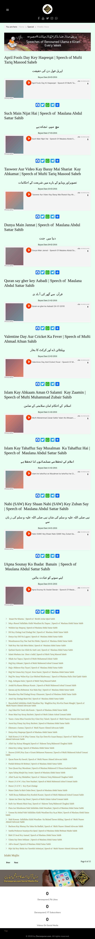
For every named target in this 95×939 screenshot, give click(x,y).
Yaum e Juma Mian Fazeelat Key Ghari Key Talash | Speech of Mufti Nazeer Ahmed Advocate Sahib (48, 719)
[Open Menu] (7, 10)
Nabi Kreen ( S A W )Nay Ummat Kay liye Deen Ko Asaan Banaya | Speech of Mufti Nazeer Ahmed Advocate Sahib (44, 738)
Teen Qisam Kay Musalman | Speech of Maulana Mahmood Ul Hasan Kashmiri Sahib (42, 768)
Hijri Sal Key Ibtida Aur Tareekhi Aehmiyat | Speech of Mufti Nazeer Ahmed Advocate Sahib (45, 848)
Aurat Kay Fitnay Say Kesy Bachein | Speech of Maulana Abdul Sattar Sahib (39, 723)
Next (16, 863)
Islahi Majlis (11, 855)
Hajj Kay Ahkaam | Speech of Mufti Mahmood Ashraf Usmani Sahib (35, 663)
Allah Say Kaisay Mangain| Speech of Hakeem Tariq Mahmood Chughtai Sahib (40, 744)
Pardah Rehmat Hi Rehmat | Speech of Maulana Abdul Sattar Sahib (35, 764)
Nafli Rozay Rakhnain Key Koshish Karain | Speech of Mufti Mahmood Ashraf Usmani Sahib (46, 795)
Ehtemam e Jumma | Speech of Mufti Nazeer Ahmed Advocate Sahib (36, 728)
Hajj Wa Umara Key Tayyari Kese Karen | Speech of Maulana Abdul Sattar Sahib (41, 672)
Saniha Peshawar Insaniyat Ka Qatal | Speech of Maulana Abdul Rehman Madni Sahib (43, 831)
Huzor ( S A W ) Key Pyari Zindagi (22, 786)
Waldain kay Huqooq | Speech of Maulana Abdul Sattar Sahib (32, 628)
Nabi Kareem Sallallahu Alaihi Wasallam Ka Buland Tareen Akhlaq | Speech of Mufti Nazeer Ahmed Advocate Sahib (45, 820)
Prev (8, 863)
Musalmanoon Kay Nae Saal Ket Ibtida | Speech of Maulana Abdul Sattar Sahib (40, 641)
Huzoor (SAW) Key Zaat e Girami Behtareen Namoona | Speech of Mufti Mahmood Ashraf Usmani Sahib (47, 753)
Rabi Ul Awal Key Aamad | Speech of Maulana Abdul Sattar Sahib (35, 835)
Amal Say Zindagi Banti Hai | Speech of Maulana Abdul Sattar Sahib (36, 699)
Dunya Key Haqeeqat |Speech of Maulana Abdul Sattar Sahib (33, 732)
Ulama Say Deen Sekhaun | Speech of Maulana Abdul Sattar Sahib (35, 840)
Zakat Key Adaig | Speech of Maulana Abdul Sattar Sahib (31, 748)
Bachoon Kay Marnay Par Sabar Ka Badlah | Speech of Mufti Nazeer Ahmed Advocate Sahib (45, 826)
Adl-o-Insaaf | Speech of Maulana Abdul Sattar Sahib (29, 844)
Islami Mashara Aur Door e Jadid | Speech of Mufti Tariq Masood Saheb (37, 654)
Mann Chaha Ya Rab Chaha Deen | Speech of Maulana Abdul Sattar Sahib (38, 790)
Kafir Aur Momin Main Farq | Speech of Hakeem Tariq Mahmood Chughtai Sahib (41, 804)
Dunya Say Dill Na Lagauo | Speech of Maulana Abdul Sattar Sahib (35, 637)
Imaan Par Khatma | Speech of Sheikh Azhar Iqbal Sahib (31, 619)
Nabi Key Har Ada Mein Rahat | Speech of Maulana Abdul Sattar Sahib (37, 645)
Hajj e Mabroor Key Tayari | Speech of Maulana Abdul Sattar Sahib (35, 668)
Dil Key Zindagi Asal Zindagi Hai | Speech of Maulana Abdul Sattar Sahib (38, 632)
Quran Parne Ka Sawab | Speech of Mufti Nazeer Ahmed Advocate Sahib (37, 759)
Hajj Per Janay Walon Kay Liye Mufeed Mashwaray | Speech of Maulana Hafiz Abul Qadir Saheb (47, 676)
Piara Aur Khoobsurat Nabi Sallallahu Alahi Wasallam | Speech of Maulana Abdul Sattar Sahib (46, 808)
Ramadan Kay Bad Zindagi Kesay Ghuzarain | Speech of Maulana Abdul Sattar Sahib (42, 694)
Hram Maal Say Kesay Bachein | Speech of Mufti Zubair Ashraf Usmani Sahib (39, 714)
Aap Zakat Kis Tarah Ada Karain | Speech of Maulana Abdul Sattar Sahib (38, 710)
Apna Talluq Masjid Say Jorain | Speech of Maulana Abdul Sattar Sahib (37, 773)
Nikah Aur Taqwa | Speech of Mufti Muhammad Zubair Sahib (33, 659)
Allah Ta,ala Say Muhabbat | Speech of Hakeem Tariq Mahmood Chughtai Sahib (40, 777)
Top (6, 931)
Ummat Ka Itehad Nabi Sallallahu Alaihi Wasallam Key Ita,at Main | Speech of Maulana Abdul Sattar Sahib (47, 813)
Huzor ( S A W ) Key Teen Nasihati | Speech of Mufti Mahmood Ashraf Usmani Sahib (42, 781)
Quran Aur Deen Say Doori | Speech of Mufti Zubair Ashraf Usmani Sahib (38, 799)
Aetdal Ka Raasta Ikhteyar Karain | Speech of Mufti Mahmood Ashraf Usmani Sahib (42, 685)
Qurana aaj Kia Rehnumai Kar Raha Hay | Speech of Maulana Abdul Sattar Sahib (41, 690)
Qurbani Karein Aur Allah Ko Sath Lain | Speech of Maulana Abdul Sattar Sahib (40, 650)
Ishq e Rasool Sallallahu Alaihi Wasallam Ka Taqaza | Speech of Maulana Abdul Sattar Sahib (45, 623)
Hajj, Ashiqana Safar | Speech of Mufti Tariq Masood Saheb (32, 681)
